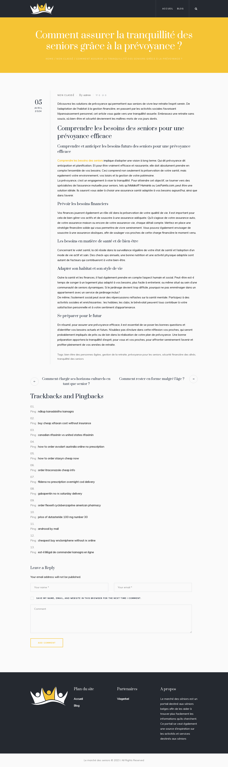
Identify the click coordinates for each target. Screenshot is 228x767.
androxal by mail (48, 528)
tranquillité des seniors (70, 358)
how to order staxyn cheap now (58, 458)
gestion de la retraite (114, 354)
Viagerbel (123, 699)
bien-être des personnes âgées (82, 354)
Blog (76, 705)
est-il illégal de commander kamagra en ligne (66, 552)
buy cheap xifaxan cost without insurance (64, 423)
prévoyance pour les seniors (144, 354)
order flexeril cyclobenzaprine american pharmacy (69, 505)
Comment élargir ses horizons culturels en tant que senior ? (76, 381)
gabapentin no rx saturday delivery (60, 493)
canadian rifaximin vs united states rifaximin (66, 435)
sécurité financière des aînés (178, 354)
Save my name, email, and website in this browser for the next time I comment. (88, 598)
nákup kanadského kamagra (56, 411)
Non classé (64, 58)
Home (50, 58)
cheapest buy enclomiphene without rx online (66, 540)
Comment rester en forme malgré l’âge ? (151, 379)
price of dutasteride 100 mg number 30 (63, 517)
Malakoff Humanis (139, 185)
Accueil (78, 699)
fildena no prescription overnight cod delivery (66, 482)
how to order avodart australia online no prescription (71, 446)
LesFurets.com (165, 185)
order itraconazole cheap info (56, 470)
